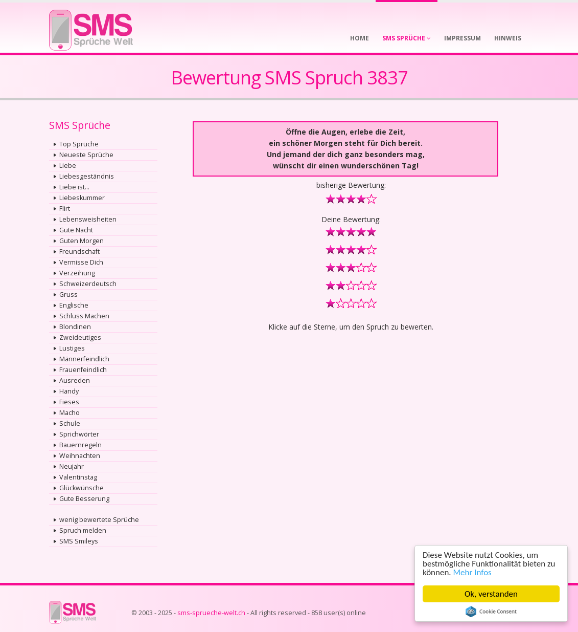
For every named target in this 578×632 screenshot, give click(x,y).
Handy (69, 391)
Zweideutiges (80, 337)
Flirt (64, 208)
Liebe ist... (74, 187)
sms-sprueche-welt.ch (211, 612)
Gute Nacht (76, 230)
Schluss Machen (84, 316)
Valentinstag (78, 477)
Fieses (69, 402)
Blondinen (75, 326)
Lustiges (72, 348)
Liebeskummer (82, 197)
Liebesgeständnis (86, 176)
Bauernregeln (80, 445)
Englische (73, 305)
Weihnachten (79, 455)
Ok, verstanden (491, 594)
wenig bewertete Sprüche (99, 519)
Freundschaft (79, 251)
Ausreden (74, 380)
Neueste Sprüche (86, 154)
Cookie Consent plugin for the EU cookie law (491, 611)
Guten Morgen (81, 240)
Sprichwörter (79, 434)
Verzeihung (77, 273)
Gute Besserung (84, 498)
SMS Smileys (78, 541)
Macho (69, 412)
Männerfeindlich (84, 359)
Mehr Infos (472, 572)
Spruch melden (82, 530)
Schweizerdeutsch (88, 283)
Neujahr (71, 466)
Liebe (67, 165)
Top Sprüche (79, 144)
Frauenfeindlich (83, 369)
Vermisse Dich (81, 262)
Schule (69, 423)
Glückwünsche (81, 488)
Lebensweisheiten (88, 219)
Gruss (68, 294)
